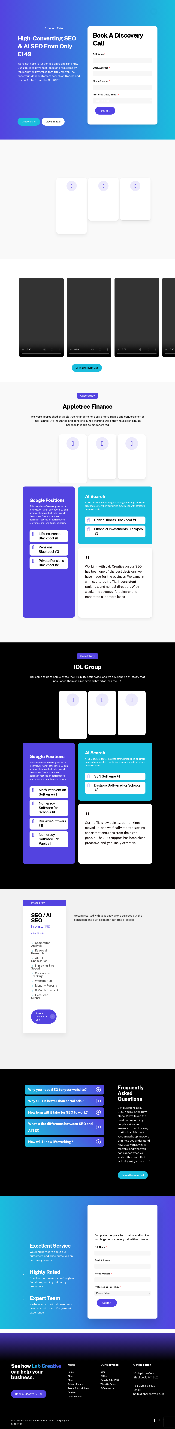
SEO (102, 1372)
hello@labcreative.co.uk (148, 1394)
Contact (72, 1392)
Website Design (108, 1384)
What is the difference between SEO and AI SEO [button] (64, 1127)
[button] (29, 122)
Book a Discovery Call (29, 1394)
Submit (105, 110)
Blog (70, 1380)
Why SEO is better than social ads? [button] (64, 1101)
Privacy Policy (75, 1384)
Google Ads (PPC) (110, 1380)
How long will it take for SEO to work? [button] (64, 1112)
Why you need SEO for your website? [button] (64, 1089)
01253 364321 (147, 1385)
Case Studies (75, 1396)
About (71, 1376)
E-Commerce (107, 1388)
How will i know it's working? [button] (64, 1141)
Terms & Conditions (78, 1388)
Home (71, 1372)
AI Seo (103, 1376)
